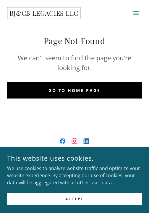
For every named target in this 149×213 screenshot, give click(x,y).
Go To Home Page (74, 90)
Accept (74, 198)
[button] (136, 13)
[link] (43, 14)
